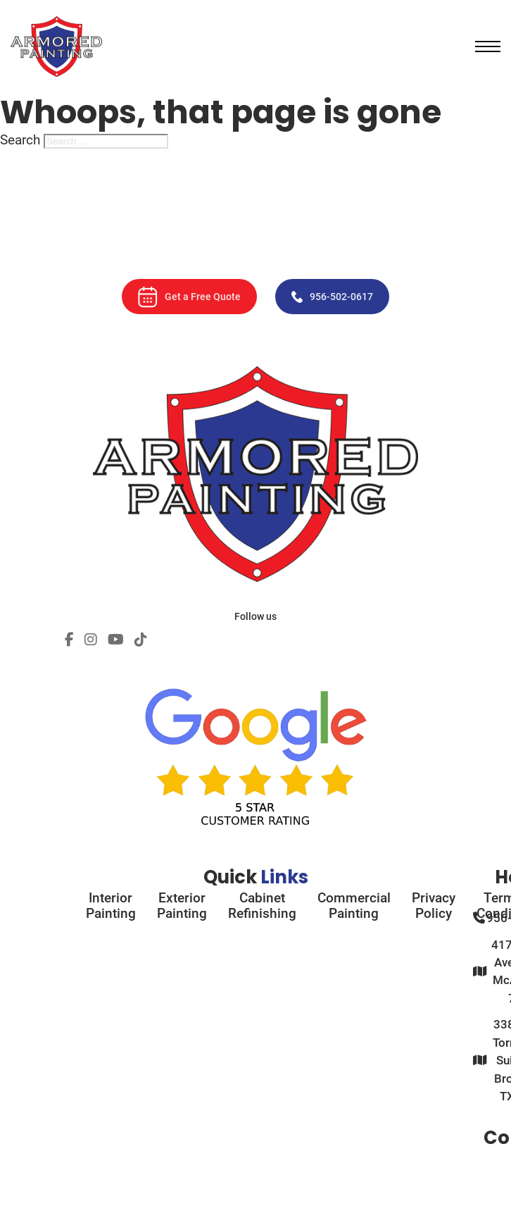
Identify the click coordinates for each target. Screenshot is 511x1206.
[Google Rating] (255, 745)
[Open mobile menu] (487, 46)
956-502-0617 (332, 297)
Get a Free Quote (189, 297)
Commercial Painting (354, 905)
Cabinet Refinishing (262, 905)
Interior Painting (111, 905)
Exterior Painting (182, 905)
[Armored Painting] (56, 46)
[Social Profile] (69, 640)
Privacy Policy (433, 905)
